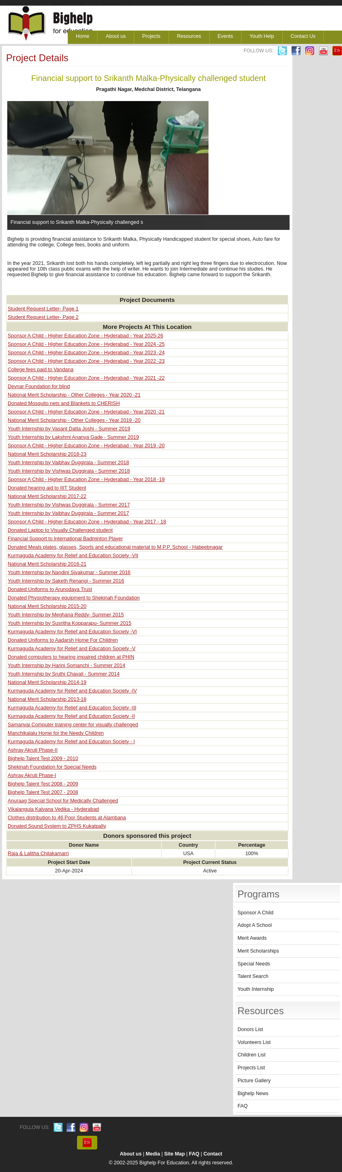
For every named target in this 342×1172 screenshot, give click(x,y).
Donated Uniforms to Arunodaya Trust (50, 589)
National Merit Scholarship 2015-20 (47, 606)
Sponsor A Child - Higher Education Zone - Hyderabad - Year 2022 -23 (86, 361)
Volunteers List (254, 1042)
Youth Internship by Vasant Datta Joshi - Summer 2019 (69, 429)
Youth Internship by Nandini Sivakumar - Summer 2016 (69, 572)
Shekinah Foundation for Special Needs (52, 767)
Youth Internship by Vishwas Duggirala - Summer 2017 (69, 505)
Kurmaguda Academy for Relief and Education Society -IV (72, 691)
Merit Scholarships (258, 951)
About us (115, 36)
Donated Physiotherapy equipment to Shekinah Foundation (74, 598)
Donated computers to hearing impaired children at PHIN (71, 657)
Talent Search (253, 976)
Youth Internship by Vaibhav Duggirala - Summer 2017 (68, 513)
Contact (213, 1154)
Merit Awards (252, 938)
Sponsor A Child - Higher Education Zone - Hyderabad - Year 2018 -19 (86, 479)
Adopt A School (255, 925)
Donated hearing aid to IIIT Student (47, 488)
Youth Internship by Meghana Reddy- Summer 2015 (66, 615)
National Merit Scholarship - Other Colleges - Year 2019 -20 (74, 420)
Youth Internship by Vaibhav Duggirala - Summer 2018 (68, 462)
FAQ (243, 1106)
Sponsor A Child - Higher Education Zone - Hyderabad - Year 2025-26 (85, 336)
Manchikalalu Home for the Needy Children (56, 733)
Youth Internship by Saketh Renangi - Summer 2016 (66, 581)
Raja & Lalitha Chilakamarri (38, 853)
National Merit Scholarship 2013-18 (47, 699)
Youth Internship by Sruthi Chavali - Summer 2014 (63, 674)
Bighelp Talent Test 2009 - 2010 (43, 758)
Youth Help (262, 36)
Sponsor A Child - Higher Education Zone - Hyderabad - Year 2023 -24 (86, 353)
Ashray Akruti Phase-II (33, 750)
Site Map (174, 1154)
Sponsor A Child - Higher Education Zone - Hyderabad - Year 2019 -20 (86, 446)
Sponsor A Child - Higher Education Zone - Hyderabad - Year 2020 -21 (86, 412)
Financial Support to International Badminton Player (65, 539)
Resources (189, 36)
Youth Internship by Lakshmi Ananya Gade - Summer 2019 (73, 437)
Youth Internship (256, 989)
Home (82, 36)
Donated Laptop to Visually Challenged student (60, 530)
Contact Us (303, 36)
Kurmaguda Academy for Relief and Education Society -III (72, 708)
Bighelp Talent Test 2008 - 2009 (43, 784)
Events (225, 36)
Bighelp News (253, 1093)
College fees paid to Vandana (40, 369)
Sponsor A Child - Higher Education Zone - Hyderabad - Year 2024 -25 (86, 344)
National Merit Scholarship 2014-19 (47, 682)
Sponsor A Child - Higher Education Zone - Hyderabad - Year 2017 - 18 (87, 522)
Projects (151, 36)
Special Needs (254, 964)
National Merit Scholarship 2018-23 (47, 454)
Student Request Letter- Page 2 (43, 317)
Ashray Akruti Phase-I (32, 775)
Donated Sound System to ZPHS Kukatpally (57, 826)
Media (153, 1154)
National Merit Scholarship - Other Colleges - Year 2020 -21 (74, 395)
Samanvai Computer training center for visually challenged (73, 725)
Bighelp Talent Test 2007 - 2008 (43, 792)
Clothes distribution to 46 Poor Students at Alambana (67, 818)
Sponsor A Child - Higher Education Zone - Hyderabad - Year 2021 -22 (86, 378)
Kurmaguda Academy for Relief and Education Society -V (72, 648)
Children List (251, 1055)
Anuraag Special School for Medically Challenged (63, 801)
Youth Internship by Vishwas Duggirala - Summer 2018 (69, 471)
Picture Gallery (254, 1080)
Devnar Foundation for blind (39, 386)
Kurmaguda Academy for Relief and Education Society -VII (73, 555)
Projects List (251, 1068)
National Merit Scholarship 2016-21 (47, 564)
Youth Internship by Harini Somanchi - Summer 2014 (66, 665)
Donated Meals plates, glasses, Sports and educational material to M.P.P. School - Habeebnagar (115, 547)
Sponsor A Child (255, 913)
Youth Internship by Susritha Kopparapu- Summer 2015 (69, 623)
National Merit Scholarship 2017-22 (47, 496)
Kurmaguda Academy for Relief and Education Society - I (71, 741)
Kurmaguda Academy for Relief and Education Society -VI (72, 632)
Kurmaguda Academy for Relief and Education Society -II (71, 716)
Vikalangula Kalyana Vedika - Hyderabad (53, 809)
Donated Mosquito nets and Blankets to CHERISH (64, 403)
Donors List (250, 1029)
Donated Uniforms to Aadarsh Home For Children (63, 640)
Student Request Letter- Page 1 (43, 309)
